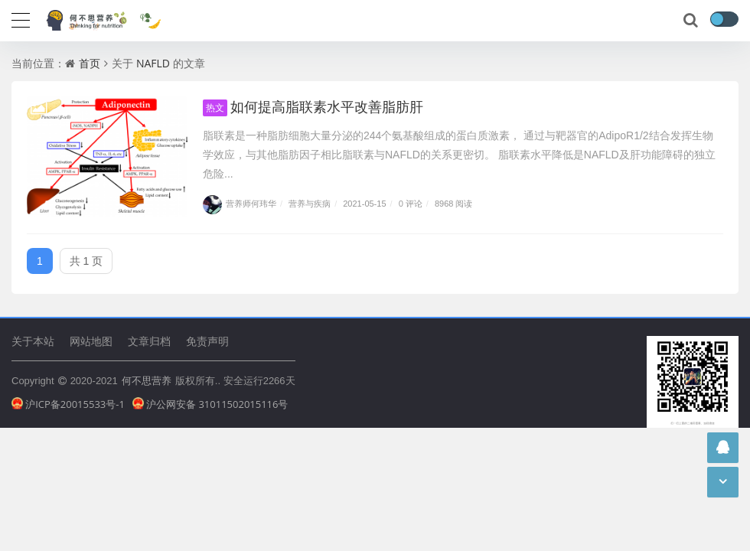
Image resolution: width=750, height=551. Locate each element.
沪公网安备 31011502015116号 (210, 404)
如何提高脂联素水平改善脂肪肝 (313, 106)
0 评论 (410, 203)
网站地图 (91, 341)
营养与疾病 (310, 203)
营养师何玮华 (239, 203)
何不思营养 (146, 380)
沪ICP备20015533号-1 (68, 404)
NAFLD (153, 63)
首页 (89, 63)
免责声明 (207, 341)
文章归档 (149, 341)
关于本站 (32, 341)
